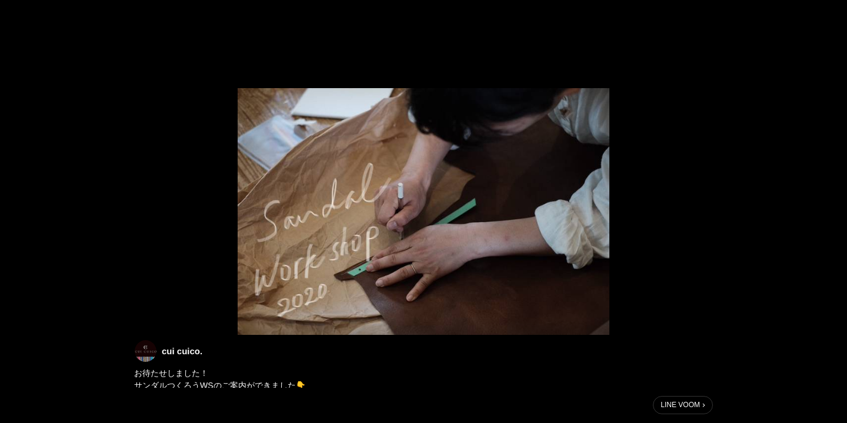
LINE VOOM (680, 405)
